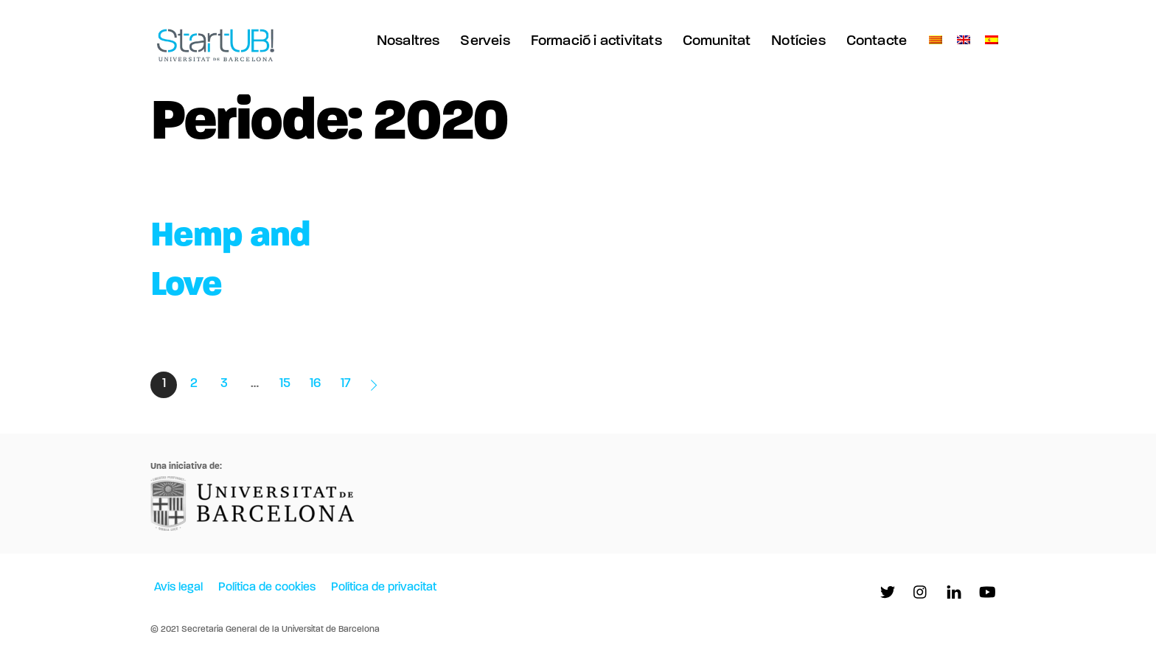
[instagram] (921, 593)
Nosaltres (408, 41)
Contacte (877, 41)
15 (284, 383)
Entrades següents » (375, 385)
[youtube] (987, 593)
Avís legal (178, 587)
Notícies (798, 41)
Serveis (484, 41)
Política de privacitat (383, 587)
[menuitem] (936, 41)
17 (345, 383)
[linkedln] (954, 593)
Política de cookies (267, 587)
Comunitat (717, 41)
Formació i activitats (596, 41)
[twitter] (887, 593)
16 (315, 383)
